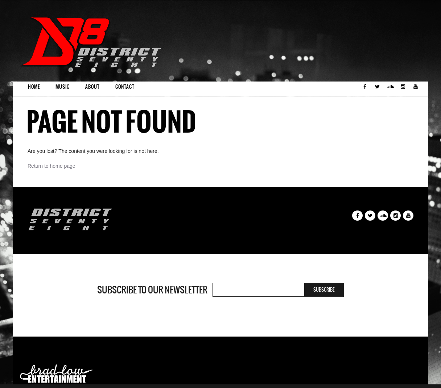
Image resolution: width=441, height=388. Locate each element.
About (92, 86)
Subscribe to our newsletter (152, 289)
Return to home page (51, 166)
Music (62, 86)
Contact (125, 86)
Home (34, 86)
